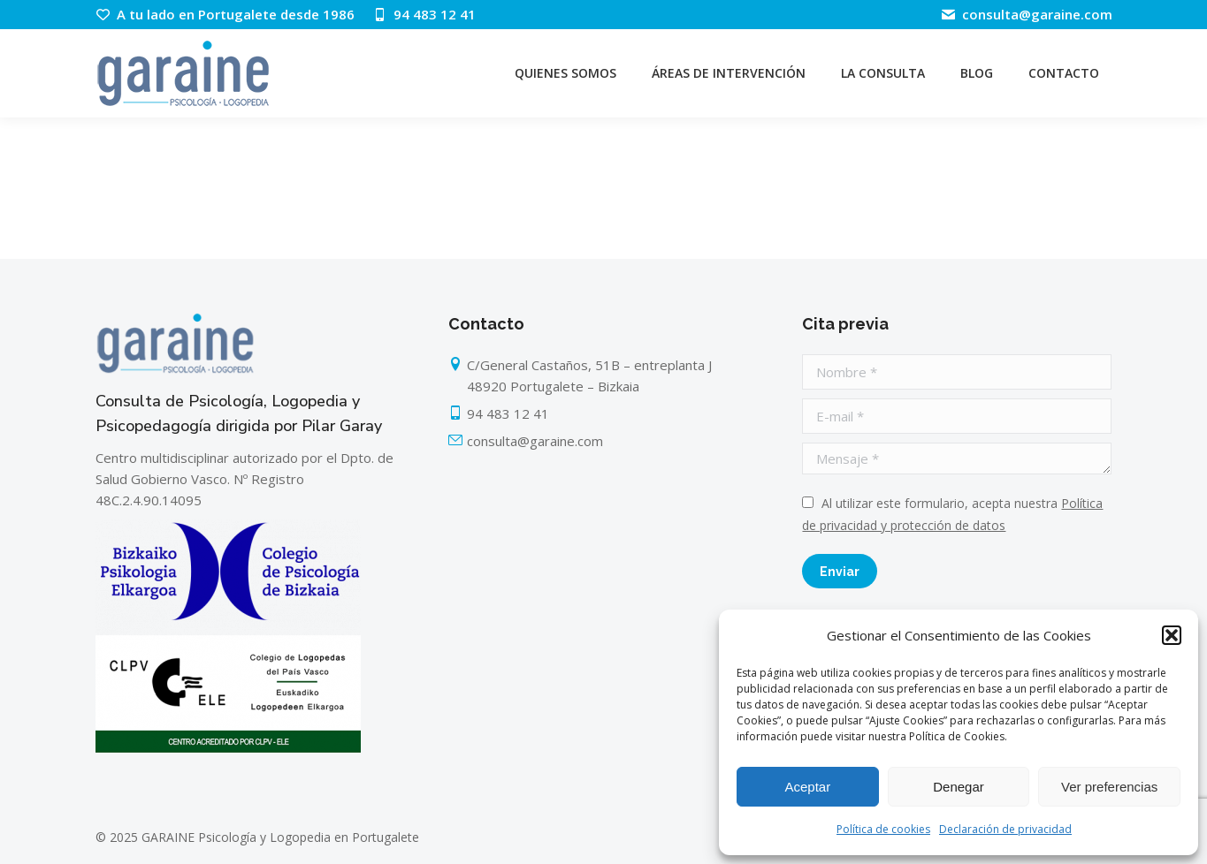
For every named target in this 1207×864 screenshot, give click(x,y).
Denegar (958, 786)
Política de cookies (883, 829)
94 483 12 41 (424, 14)
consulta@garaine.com (1026, 14)
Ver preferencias (1109, 786)
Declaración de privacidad (1005, 829)
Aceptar (807, 786)
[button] (1171, 635)
